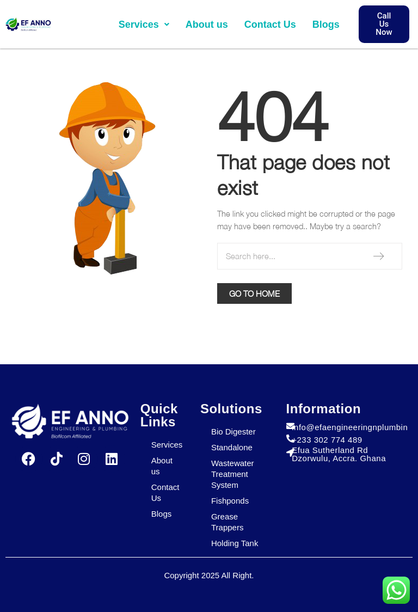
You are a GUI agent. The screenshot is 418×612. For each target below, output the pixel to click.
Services (144, 24)
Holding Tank (234, 543)
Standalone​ (232, 447)
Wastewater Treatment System (232, 473)
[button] (143, 24)
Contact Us (270, 24)
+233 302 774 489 (327, 439)
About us (207, 24)
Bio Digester (233, 431)
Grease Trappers (227, 522)
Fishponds (230, 500)
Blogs (326, 24)
